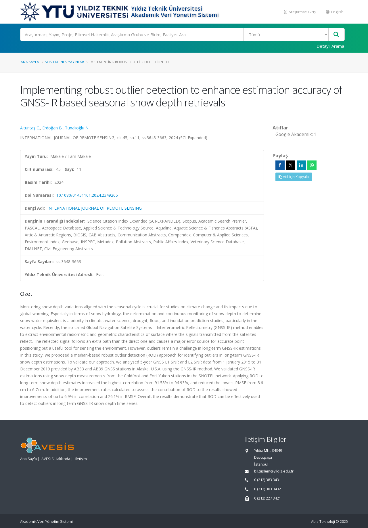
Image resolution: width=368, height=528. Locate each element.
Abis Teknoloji (323, 521)
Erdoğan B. (52, 128)
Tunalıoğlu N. (77, 128)
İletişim (81, 458)
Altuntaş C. (30, 128)
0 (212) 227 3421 (267, 498)
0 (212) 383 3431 (267, 479)
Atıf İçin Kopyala (294, 176)
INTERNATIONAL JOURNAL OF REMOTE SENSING (94, 208)
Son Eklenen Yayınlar (64, 62)
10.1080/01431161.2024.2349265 (87, 195)
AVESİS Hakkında (55, 458)
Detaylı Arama (330, 46)
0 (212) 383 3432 (267, 489)
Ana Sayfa (30, 62)
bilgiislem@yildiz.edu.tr (274, 471)
